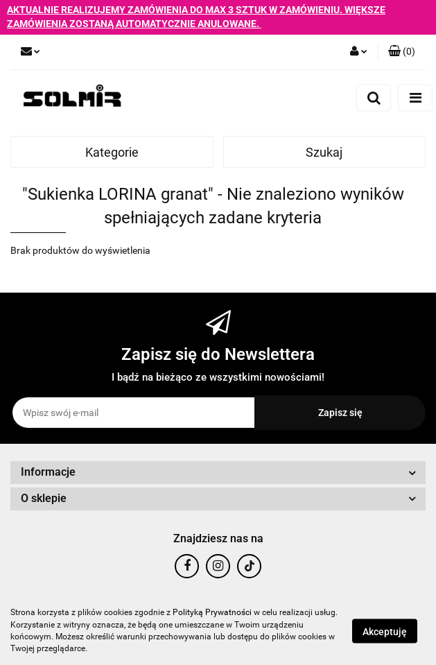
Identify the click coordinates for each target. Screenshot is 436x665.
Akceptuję (385, 631)
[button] (402, 52)
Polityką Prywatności (212, 612)
